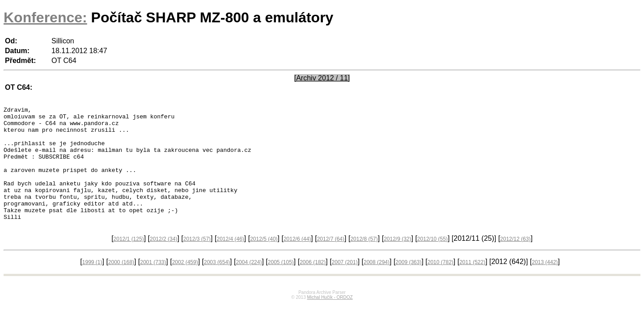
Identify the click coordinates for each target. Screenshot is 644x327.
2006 (313, 285)
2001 (153, 285)
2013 (545, 285)
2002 (185, 285)
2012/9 (397, 262)
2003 (217, 285)
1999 (92, 285)
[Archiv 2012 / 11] (322, 78)
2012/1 (129, 262)
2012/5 (263, 262)
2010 (440, 285)
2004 (249, 285)
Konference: (45, 17)
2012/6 (297, 262)
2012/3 (197, 262)
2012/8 (363, 262)
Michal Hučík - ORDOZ (329, 320)
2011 (472, 285)
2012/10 (432, 262)
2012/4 (230, 262)
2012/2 (163, 262)
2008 (377, 285)
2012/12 (515, 262)
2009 (408, 285)
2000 (121, 285)
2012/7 (330, 262)
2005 (281, 285)
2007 (345, 285)
